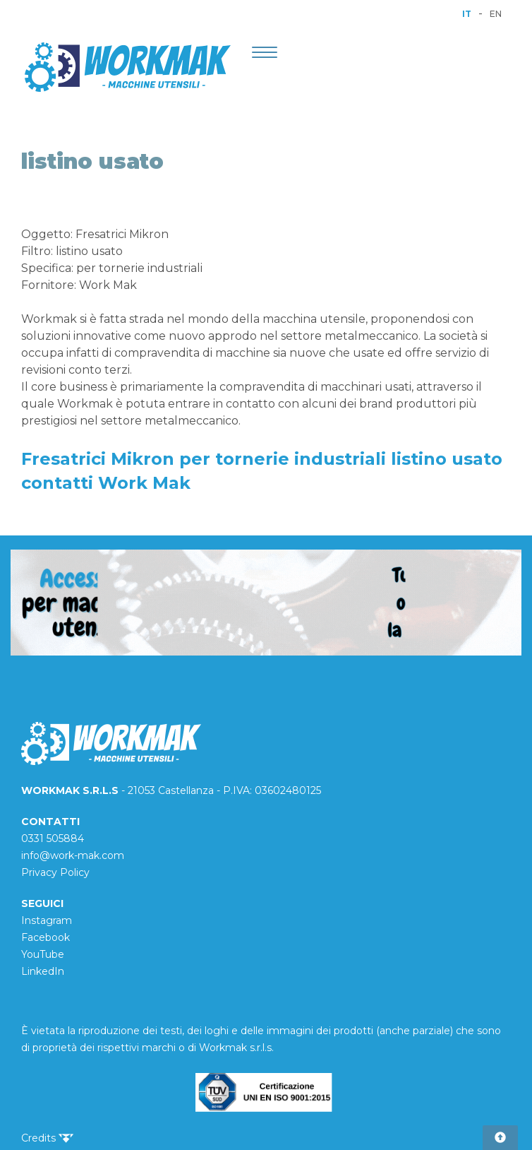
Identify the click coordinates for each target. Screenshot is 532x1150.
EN (496, 13)
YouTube (42, 954)
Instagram (46, 920)
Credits (47, 1138)
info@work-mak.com (72, 855)
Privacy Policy (55, 872)
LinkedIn (42, 971)
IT (466, 13)
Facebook (45, 937)
